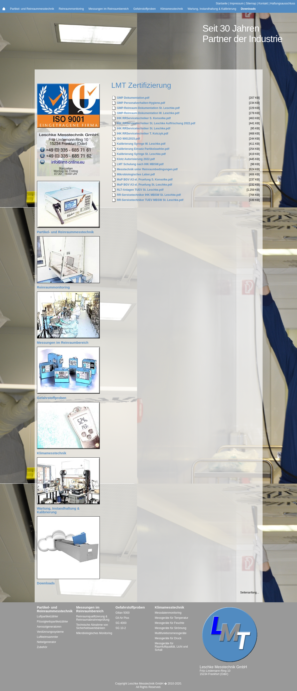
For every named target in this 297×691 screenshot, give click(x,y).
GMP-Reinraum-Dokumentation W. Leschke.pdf (148, 113)
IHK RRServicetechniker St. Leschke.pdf (143, 128)
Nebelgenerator (46, 642)
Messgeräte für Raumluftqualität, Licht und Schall (171, 647)
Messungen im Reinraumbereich (108, 8)
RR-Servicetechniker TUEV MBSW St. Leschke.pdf (150, 200)
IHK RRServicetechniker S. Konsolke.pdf (144, 118)
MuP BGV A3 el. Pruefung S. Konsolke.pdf (145, 179)
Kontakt (263, 3)
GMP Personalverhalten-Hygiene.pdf (141, 103)
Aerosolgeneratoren (49, 626)
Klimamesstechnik (171, 8)
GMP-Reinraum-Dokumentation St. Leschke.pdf (148, 108)
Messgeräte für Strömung (170, 628)
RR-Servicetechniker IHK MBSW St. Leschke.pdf (149, 194)
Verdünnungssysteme (50, 631)
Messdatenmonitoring (168, 612)
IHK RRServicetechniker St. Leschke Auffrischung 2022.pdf (156, 123)
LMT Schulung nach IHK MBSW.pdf (140, 164)
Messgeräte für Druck (168, 638)
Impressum (237, 3)
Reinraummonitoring (71, 8)
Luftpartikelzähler (47, 616)
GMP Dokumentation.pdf (133, 97)
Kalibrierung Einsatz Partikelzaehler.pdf (143, 149)
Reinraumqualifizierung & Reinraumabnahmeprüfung (93, 618)
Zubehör (42, 647)
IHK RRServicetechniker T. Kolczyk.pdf (142, 133)
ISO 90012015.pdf (128, 138)
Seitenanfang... (249, 592)
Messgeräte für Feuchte (169, 623)
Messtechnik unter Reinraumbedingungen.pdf (147, 169)
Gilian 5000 (123, 612)
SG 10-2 (121, 628)
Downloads (248, 8)
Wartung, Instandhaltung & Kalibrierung (211, 8)
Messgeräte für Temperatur (171, 617)
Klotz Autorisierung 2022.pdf (136, 159)
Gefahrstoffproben (144, 8)
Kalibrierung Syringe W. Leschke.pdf (141, 143)
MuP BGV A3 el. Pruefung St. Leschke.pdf (144, 184)
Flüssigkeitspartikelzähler (52, 621)
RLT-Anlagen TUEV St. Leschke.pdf (140, 189)
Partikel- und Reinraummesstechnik (32, 8)
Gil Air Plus (122, 617)
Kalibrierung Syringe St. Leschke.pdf (141, 154)
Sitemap (251, 3)
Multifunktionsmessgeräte (171, 633)
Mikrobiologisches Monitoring (94, 633)
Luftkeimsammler (47, 637)
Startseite (222, 3)
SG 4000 (121, 623)
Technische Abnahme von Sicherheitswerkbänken (92, 626)
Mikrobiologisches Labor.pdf (136, 174)
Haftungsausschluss (282, 3)
